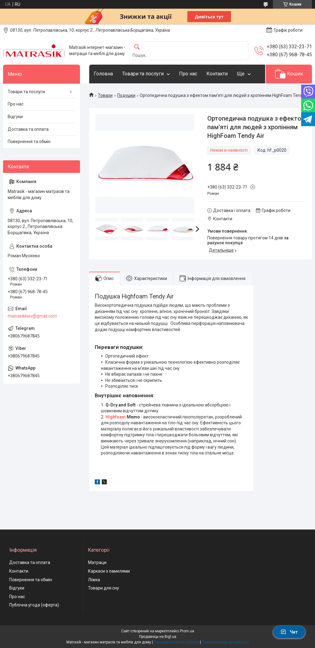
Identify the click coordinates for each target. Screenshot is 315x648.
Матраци (97, 562)
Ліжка (94, 579)
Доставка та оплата (28, 129)
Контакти (217, 74)
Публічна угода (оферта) (34, 604)
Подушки (126, 95)
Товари (105, 95)
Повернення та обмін (29, 141)
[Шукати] (137, 47)
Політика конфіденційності (225, 642)
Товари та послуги (143, 74)
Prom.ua (187, 631)
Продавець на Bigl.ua (157, 636)
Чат (289, 632)
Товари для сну (103, 588)
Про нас (188, 74)
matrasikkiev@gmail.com (32, 316)
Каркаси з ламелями (109, 571)
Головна (103, 74)
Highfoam (116, 416)
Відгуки (15, 116)
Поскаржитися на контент (176, 642)
